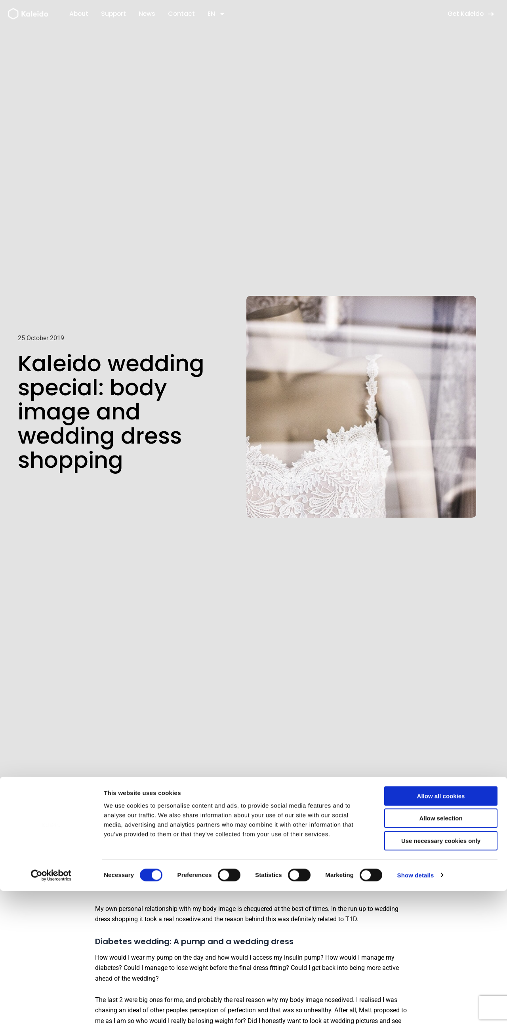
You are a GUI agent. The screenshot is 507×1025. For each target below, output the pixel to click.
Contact (181, 13)
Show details (415, 1009)
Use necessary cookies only (440, 975)
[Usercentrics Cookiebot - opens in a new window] (51, 1009)
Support (113, 13)
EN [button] (216, 14)
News (147, 13)
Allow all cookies (441, 930)
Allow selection (440, 952)
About (78, 13)
